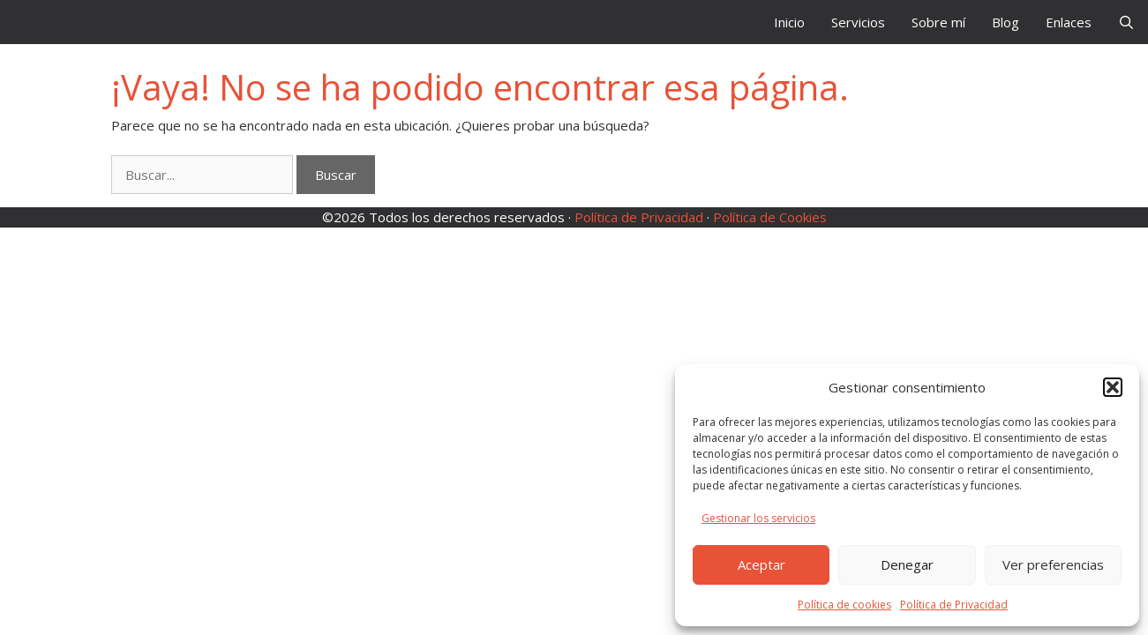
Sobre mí (938, 22)
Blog (1005, 22)
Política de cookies (844, 604)
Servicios (858, 22)
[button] (1113, 387)
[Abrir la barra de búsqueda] (1126, 22)
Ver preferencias (1053, 564)
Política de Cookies (770, 217)
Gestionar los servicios (758, 518)
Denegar (907, 564)
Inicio (789, 22)
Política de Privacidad (954, 604)
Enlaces (1069, 22)
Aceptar (761, 564)
